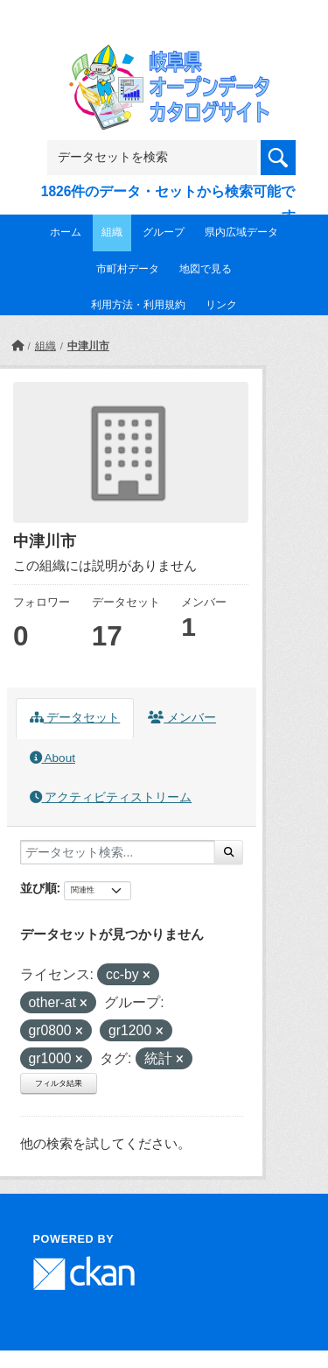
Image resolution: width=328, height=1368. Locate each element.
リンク (221, 305)
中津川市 (88, 346)
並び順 (38, 888)
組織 (111, 232)
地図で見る (205, 269)
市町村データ (127, 269)
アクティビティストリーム (111, 797)
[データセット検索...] (117, 852)
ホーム (65, 232)
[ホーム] (17, 346)
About (52, 758)
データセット (75, 717)
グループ (164, 232)
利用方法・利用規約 (138, 305)
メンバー (182, 717)
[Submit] (228, 852)
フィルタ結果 (58, 1083)
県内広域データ (241, 232)
